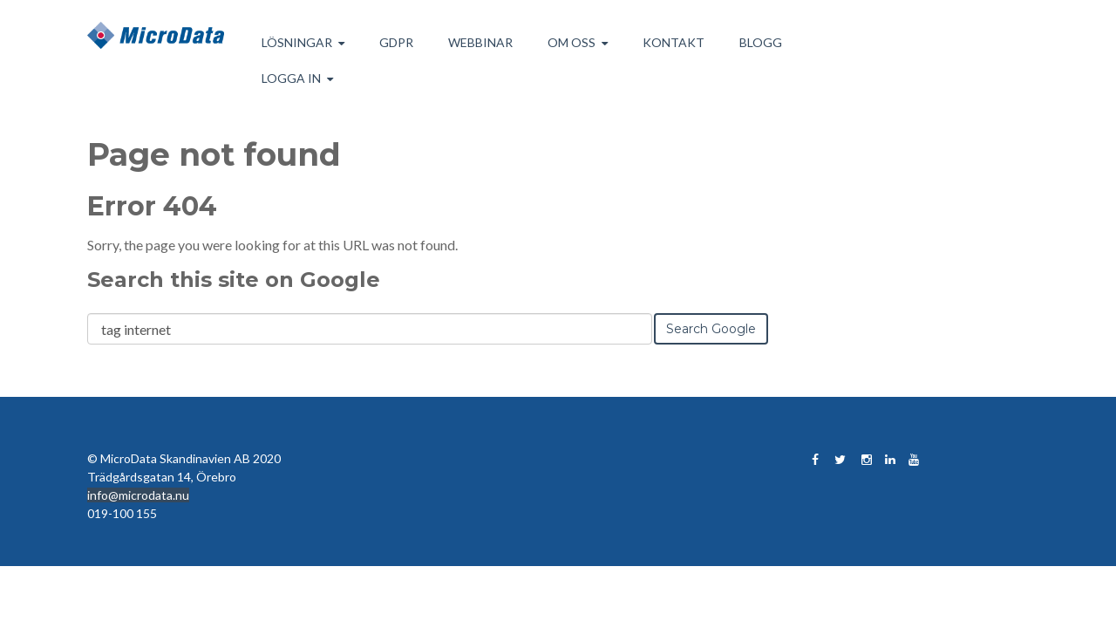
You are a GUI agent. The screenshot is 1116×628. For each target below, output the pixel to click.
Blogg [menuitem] (760, 42)
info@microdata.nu (138, 495)
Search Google (711, 329)
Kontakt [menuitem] (673, 42)
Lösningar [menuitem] (297, 42)
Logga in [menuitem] (291, 78)
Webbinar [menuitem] (480, 42)
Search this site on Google (233, 279)
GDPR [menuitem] (396, 42)
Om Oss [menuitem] (571, 42)
